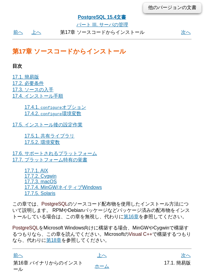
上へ (36, 32)
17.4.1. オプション (55, 107)
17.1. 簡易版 (25, 77)
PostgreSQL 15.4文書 (102, 17)
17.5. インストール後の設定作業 (47, 124)
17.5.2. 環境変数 (42, 142)
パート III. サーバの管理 (102, 24)
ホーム (102, 266)
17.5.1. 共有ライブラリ (49, 135)
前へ (18, 32)
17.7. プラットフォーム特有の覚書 (49, 159)
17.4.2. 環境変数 (52, 113)
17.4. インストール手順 (37, 96)
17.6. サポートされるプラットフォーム (54, 153)
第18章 (53, 240)
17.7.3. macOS (40, 181)
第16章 (131, 216)
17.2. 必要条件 (28, 83)
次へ (186, 32)
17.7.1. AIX (36, 170)
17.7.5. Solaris (39, 193)
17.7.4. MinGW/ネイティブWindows (63, 187)
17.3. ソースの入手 (32, 89)
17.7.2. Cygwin (40, 176)
